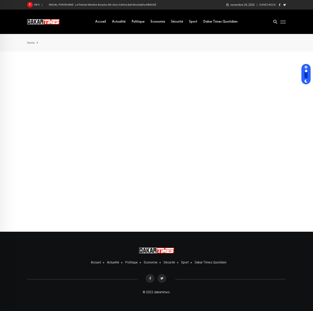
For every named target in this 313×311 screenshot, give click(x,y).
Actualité (119, 21)
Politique (138, 21)
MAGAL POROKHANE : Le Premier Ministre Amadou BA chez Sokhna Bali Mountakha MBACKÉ (103, 4)
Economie (158, 21)
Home (31, 42)
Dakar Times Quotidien (220, 21)
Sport (193, 21)
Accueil (100, 21)
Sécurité (177, 21)
